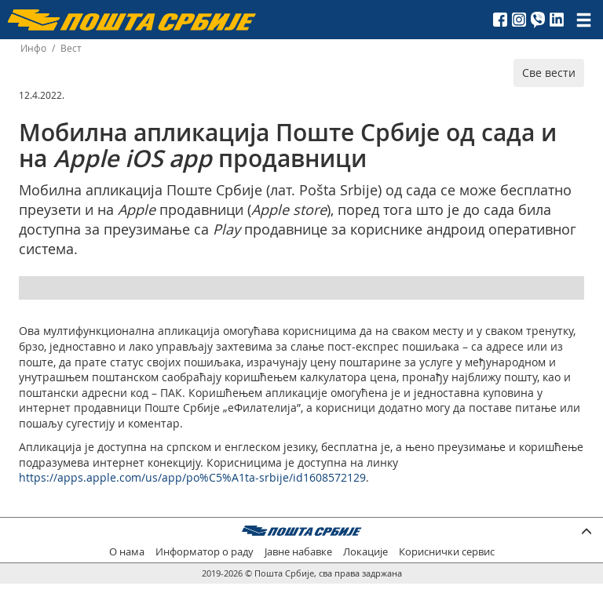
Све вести (549, 72)
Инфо (33, 48)
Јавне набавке (298, 552)
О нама (126, 552)
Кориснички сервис (447, 552)
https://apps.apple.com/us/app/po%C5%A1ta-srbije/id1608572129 (192, 477)
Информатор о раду (204, 552)
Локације (365, 552)
